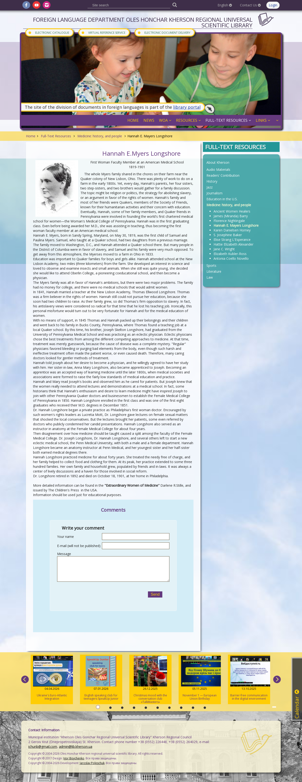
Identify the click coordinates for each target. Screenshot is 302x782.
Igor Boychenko (73, 758)
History (211, 181)
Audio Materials (218, 169)
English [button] (225, 5)
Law (209, 277)
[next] (277, 679)
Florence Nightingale (229, 220)
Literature (213, 271)
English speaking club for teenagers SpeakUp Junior (101, 678)
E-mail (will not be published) (79, 546)
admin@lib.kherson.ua (75, 746)
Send (155, 594)
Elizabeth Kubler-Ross (230, 253)
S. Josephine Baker (228, 235)
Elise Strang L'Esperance (232, 239)
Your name (65, 536)
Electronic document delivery (163, 32)
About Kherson (217, 162)
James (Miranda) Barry (231, 216)
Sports (211, 265)
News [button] (148, 120)
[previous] (25, 679)
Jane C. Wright (224, 249)
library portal (187, 107)
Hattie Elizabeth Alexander (233, 244)
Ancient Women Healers (232, 211)
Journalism (214, 193)
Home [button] (133, 120)
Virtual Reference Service (103, 32)
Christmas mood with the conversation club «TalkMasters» (150, 680)
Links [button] (263, 120)
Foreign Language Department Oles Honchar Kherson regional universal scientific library (142, 22)
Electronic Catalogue (48, 32)
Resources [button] (188, 120)
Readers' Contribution (222, 175)
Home (30, 136)
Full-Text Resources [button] (228, 120)
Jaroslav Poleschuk (92, 763)
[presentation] (99, 594)
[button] (277, 120)
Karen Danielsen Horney (232, 230)
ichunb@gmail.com (42, 746)
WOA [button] (165, 120)
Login (273, 5)
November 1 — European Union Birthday (199, 678)
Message (64, 554)
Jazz (209, 187)
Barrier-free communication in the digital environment (249, 678)
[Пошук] (174, 4)
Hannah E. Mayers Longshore (236, 225)
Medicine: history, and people (99, 136)
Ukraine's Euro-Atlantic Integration (52, 678)
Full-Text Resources (56, 136)
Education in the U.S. (222, 199)
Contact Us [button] (250, 5)
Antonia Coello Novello (231, 258)
